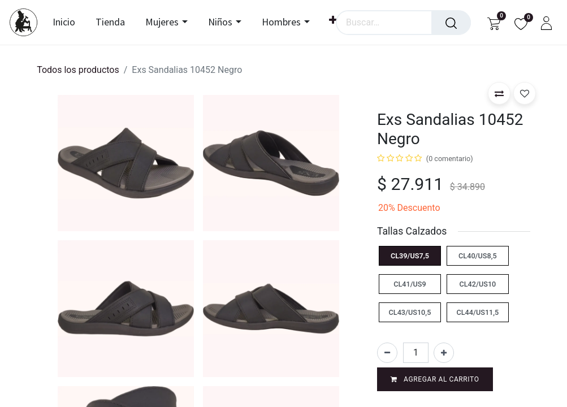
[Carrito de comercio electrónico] (494, 22)
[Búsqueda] (451, 22)
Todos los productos (78, 69)
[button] (499, 93)
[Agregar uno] (444, 353)
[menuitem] (70, 22)
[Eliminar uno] (387, 353)
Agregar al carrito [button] (435, 379)
